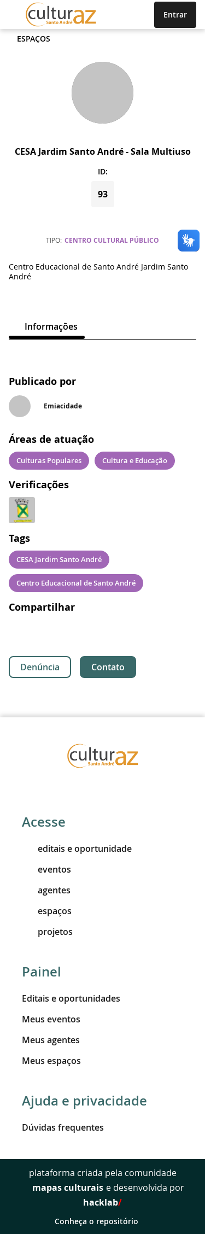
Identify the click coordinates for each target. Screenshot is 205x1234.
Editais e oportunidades (71, 998)
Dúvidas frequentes (63, 1127)
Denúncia (40, 667)
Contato (108, 667)
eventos (46, 869)
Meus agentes (51, 1040)
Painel (41, 971)
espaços (47, 911)
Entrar (175, 14)
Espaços (33, 38)
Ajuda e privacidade (84, 1100)
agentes (46, 890)
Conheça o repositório (102, 1221)
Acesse (44, 821)
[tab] (47, 326)
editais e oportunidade (77, 849)
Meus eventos (51, 1019)
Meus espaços (51, 1061)
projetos (47, 932)
